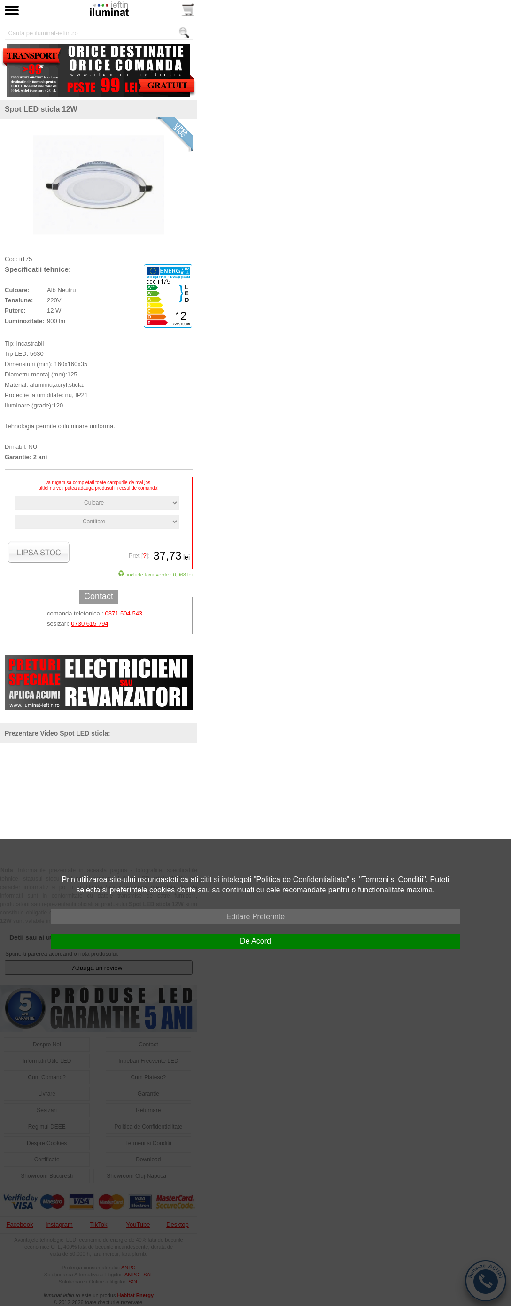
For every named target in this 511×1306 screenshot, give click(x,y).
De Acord (255, 941)
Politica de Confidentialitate (301, 879)
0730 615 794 (89, 623)
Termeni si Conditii (392, 879)
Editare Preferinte (255, 917)
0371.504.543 (124, 613)
